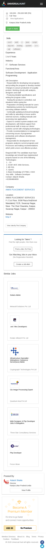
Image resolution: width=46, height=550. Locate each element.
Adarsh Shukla (16, 480)
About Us (21, 537)
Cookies (6, 539)
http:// (8, 217)
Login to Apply (12, 29)
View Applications (15, 19)
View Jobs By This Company (16, 225)
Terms (33, 537)
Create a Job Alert (23, 264)
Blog (28, 537)
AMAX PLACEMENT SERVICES (20, 190)
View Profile (26, 490)
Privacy (41, 537)
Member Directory (9, 537)
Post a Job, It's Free (23, 249)
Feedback (15, 539)
